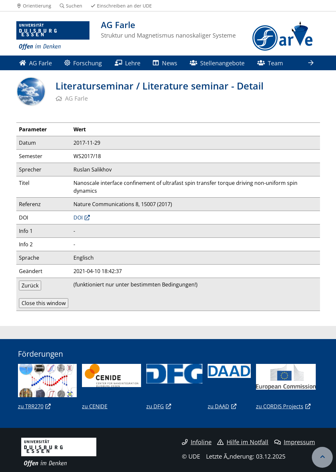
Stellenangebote (217, 63)
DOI (78, 217)
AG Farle (35, 63)
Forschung (83, 63)
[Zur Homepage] (53, 36)
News (165, 63)
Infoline (197, 442)
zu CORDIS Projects (279, 406)
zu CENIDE (94, 406)
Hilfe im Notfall (242, 442)
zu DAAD (218, 406)
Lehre (127, 63)
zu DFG (155, 406)
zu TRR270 (30, 406)
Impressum (294, 442)
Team (270, 63)
